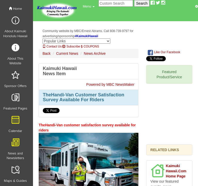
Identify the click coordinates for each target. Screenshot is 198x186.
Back (47, 53)
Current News (67, 53)
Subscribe (71, 46)
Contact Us (52, 46)
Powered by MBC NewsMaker (110, 84)
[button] (88, 6)
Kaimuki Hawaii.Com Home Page (176, 171)
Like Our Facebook (164, 52)
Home (15, 9)
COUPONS (90, 46)
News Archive (95, 53)
